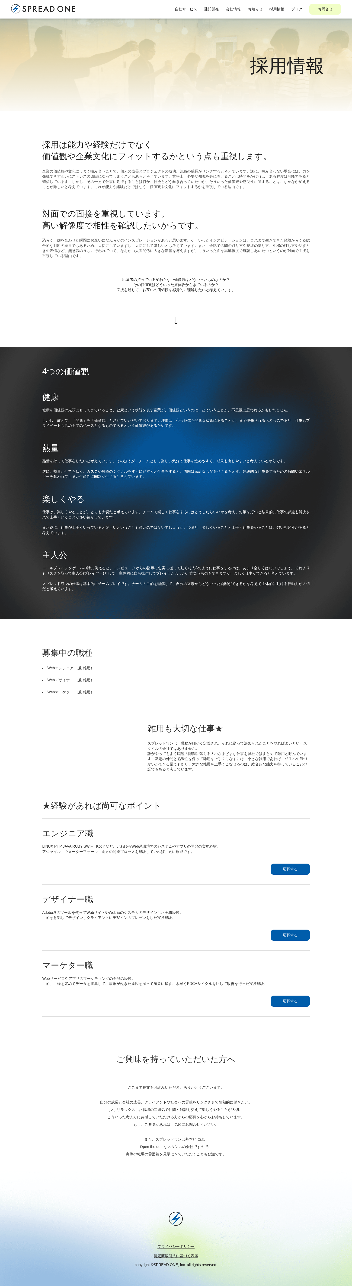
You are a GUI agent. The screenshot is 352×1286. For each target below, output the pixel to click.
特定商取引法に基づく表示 (176, 1256)
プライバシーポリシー (176, 1246)
